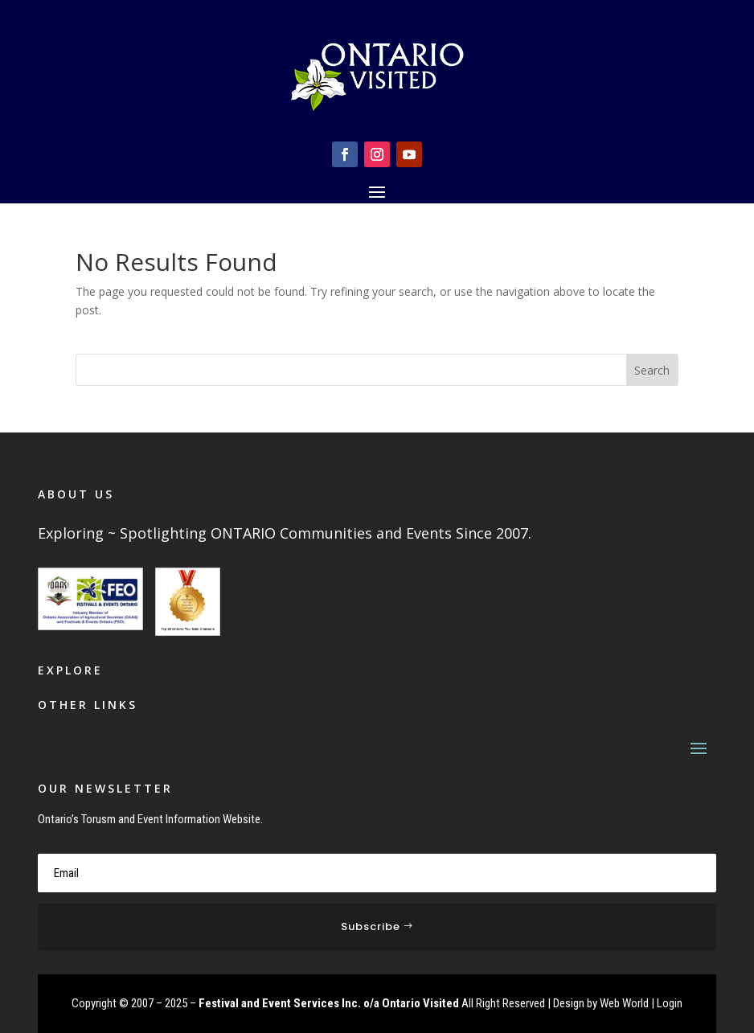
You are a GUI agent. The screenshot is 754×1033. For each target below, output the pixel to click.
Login (669, 1003)
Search (652, 370)
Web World (624, 1003)
